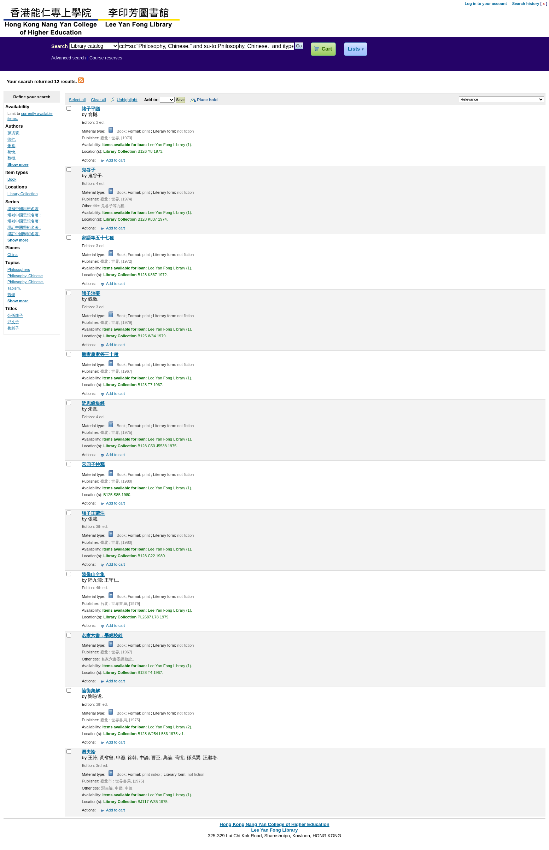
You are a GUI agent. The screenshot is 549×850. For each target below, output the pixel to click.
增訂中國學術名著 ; (24, 227)
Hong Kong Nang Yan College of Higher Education (274, 824)
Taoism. (14, 288)
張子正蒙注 (93, 513)
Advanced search (68, 58)
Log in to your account (486, 3)
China (12, 254)
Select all (77, 99)
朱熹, (11, 146)
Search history (525, 3)
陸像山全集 (93, 574)
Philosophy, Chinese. (25, 282)
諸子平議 (91, 108)
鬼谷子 (88, 170)
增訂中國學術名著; (23, 234)
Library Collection (22, 194)
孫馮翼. (13, 133)
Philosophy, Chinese (25, 276)
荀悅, (11, 152)
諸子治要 (91, 293)
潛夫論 (88, 752)
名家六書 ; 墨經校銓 (102, 635)
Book (11, 179)
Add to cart (115, 160)
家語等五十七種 (98, 237)
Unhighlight (127, 99)
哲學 (11, 294)
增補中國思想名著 (23, 208)
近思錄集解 (93, 403)
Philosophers (18, 269)
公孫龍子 (15, 315)
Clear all (98, 99)
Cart (327, 49)
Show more (18, 164)
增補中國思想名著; (23, 221)
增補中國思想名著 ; (24, 215)
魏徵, (11, 158)
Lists (354, 49)
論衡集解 (91, 690)
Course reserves (105, 58)
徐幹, (11, 139)
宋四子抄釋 (93, 464)
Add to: (152, 99)
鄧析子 (13, 328)
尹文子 (13, 322)
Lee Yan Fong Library (23, 61)
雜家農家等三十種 (100, 354)
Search (59, 46)
